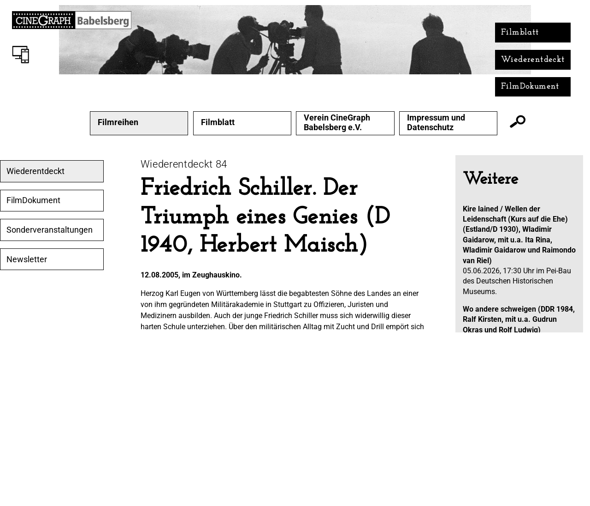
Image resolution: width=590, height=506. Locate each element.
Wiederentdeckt (533, 60)
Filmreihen (118, 122)
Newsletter (26, 259)
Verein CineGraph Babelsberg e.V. (337, 122)
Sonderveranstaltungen (49, 230)
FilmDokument (530, 86)
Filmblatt (520, 32)
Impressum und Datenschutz (436, 122)
